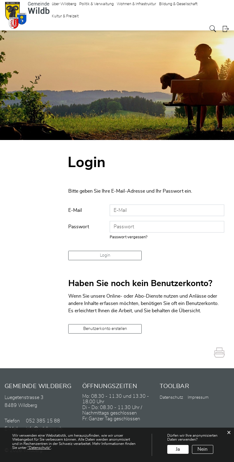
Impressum (198, 397)
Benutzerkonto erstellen (105, 329)
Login (225, 28)
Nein (202, 449)
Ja (178, 449)
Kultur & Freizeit (65, 16)
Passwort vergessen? (128, 237)
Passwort (78, 226)
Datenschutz (171, 397)
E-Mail (75, 210)
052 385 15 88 (43, 420)
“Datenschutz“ (39, 448)
